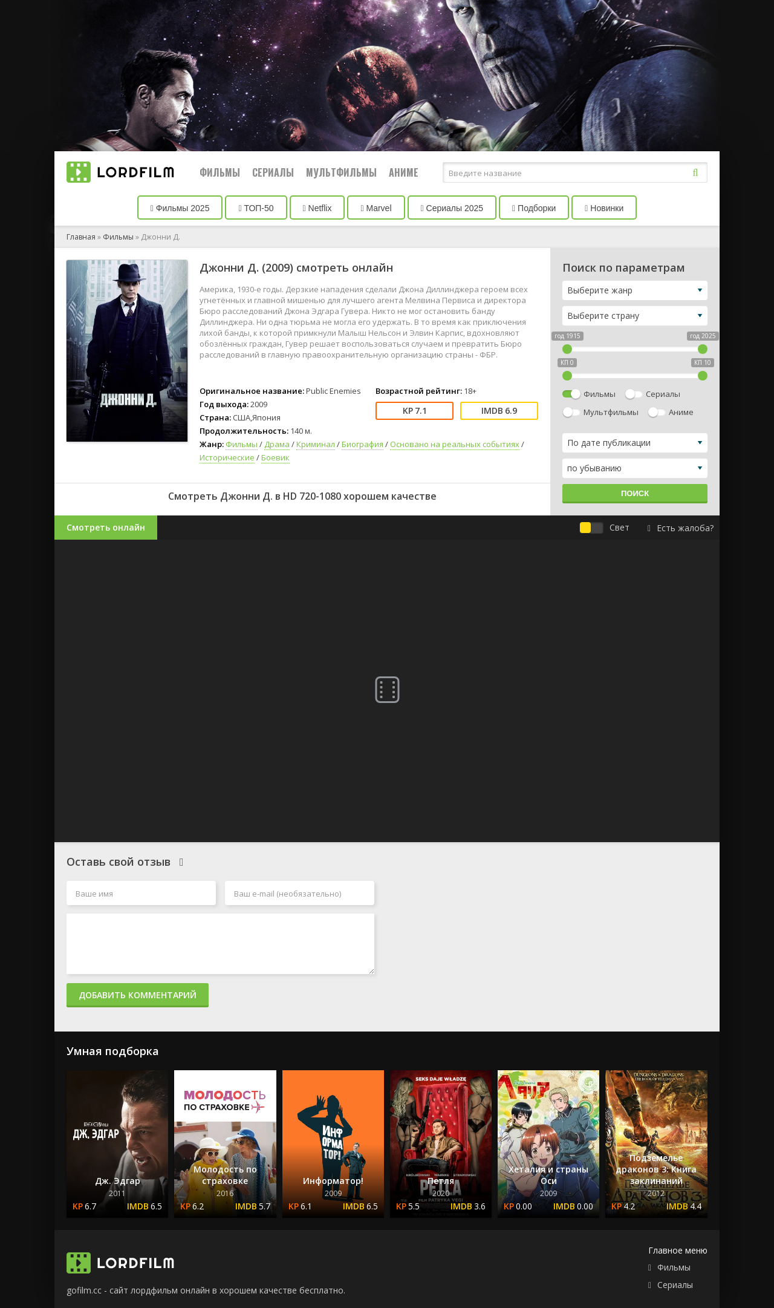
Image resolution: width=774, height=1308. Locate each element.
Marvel (375, 208)
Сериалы (273, 172)
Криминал (315, 444)
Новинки (604, 208)
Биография (362, 444)
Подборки (534, 208)
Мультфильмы (341, 172)
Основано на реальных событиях (454, 444)
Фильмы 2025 (180, 208)
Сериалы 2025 (452, 208)
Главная (81, 237)
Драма (277, 444)
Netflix (317, 208)
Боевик (275, 457)
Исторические (227, 457)
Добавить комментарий (138, 995)
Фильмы (220, 172)
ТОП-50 (255, 208)
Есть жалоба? (681, 528)
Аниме (403, 172)
